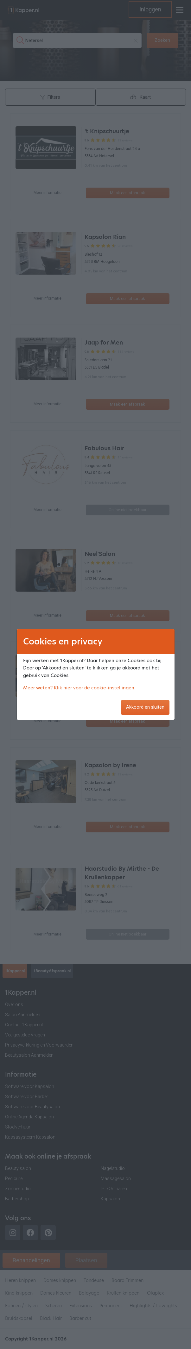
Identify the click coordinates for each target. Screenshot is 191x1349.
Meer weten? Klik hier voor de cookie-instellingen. (79, 688)
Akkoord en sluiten (145, 707)
